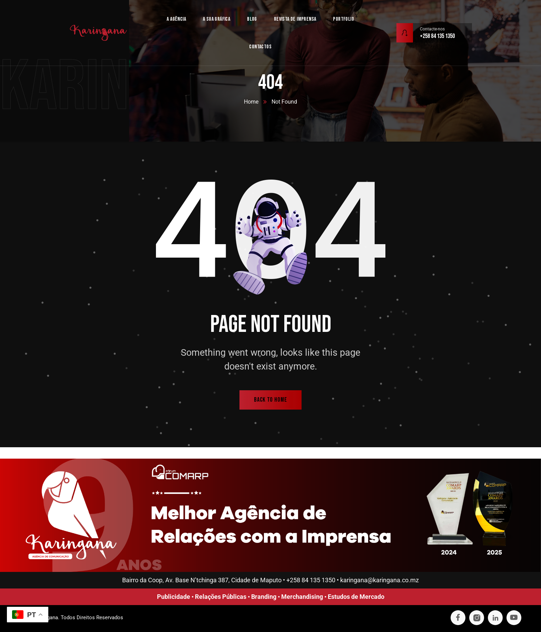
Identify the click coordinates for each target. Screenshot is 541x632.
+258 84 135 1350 (310, 580)
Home (251, 101)
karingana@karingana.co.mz (379, 580)
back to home (270, 399)
